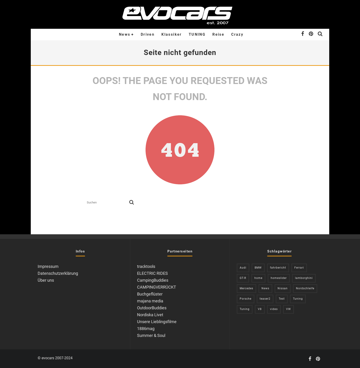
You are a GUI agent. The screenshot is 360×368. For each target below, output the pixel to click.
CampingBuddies (152, 280)
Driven (148, 34)
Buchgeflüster (150, 294)
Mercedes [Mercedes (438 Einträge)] (246, 288)
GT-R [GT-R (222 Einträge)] (243, 278)
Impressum (48, 266)
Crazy (237, 34)
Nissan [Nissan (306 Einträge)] (283, 288)
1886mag (146, 328)
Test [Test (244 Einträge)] (282, 298)
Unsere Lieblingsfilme (157, 321)
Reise (218, 34)
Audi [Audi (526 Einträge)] (243, 267)
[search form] (107, 202)
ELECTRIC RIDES (152, 273)
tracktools (146, 266)
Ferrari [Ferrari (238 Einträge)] (299, 267)
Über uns (46, 280)
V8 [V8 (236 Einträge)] (260, 309)
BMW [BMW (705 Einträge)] (258, 267)
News (124, 34)
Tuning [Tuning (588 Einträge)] (245, 309)
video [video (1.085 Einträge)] (274, 309)
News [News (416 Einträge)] (265, 288)
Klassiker (171, 34)
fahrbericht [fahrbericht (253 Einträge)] (278, 267)
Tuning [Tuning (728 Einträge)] (298, 298)
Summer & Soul (151, 335)
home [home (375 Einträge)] (258, 278)
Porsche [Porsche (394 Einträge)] (245, 298)
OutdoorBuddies (151, 307)
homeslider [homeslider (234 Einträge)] (279, 278)
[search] (131, 202)
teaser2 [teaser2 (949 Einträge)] (265, 298)
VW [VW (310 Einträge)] (288, 309)
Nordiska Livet (150, 314)
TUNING (197, 34)
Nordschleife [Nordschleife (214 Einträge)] (305, 288)
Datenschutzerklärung (58, 273)
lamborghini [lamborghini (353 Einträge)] (304, 278)
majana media (150, 300)
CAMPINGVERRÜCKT (156, 287)
